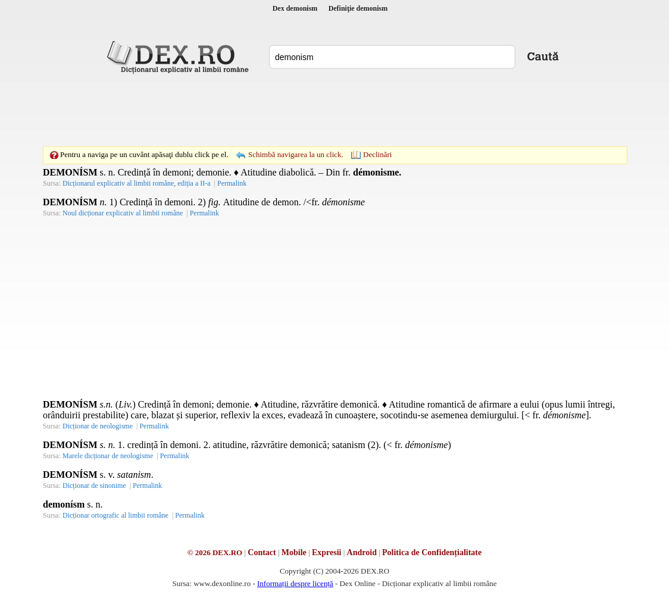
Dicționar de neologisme (97, 426)
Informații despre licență (295, 583)
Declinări (377, 154)
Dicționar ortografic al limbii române (115, 515)
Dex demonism (295, 8)
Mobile (294, 552)
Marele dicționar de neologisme (107, 456)
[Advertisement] (334, 110)
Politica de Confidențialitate (432, 552)
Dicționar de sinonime (94, 485)
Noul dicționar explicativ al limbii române (122, 213)
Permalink (231, 183)
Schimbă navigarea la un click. (295, 154)
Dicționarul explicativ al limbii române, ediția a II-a (136, 183)
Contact (262, 552)
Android (362, 552)
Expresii (327, 552)
